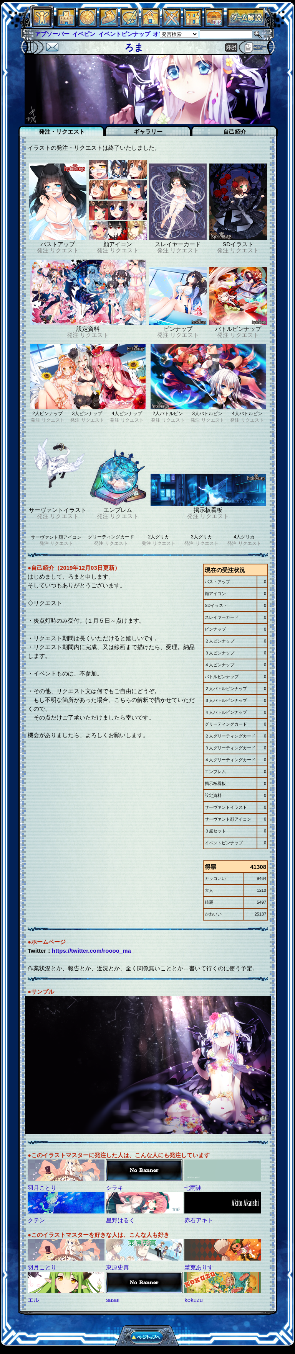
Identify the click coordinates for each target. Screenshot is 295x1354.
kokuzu (193, 1300)
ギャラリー (148, 131)
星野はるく (120, 1220)
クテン (36, 1220)
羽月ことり (42, 1187)
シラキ (114, 1187)
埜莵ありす (198, 1267)
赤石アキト (198, 1220)
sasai (112, 1300)
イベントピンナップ (124, 34)
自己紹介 (234, 131)
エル (33, 1300)
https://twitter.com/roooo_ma (91, 950)
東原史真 (117, 1267)
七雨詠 (193, 1187)
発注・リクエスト (62, 131)
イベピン (83, 34)
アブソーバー (52, 34)
